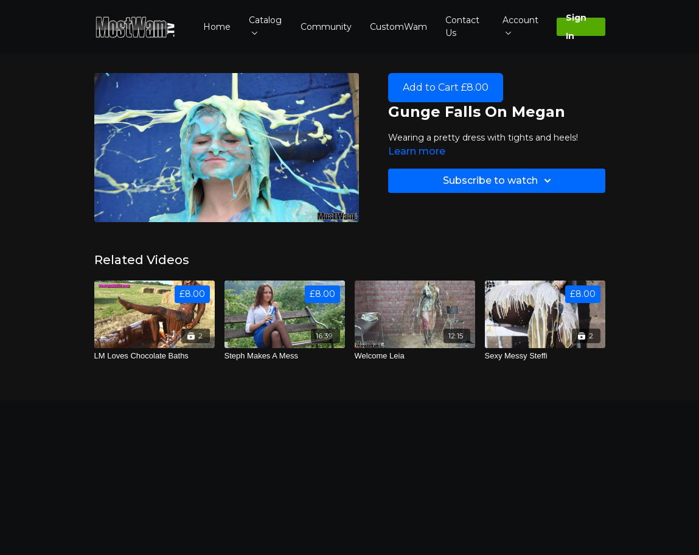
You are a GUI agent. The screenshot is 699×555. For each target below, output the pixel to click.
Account (520, 25)
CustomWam (398, 26)
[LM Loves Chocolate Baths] (154, 356)
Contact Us (462, 26)
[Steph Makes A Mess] (284, 356)
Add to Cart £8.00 (446, 87)
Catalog (265, 25)
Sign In (576, 27)
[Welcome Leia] (415, 356)
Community (326, 26)
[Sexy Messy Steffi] (545, 356)
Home (217, 26)
